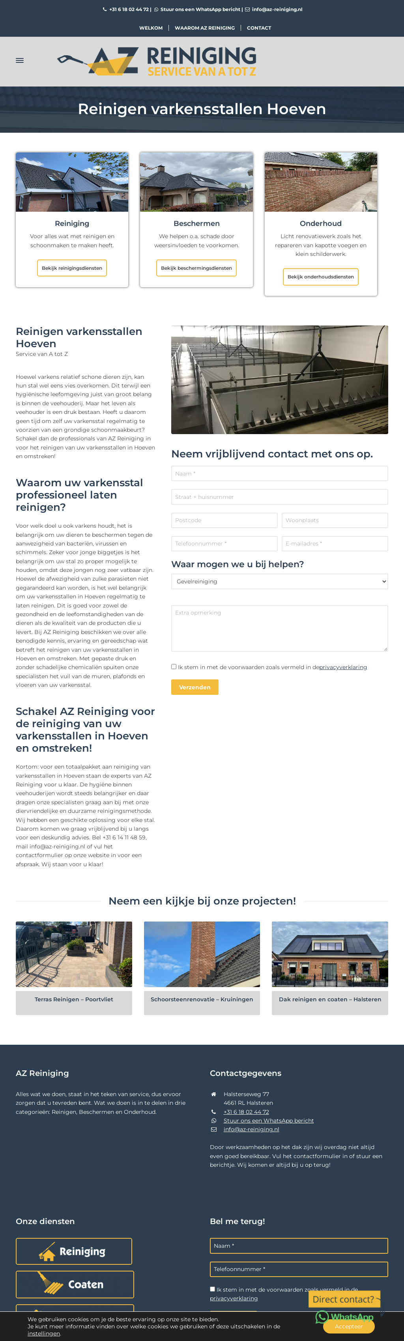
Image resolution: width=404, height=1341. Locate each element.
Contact (259, 28)
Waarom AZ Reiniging (205, 28)
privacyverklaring (343, 667)
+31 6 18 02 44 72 (125, 9)
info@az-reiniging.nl (273, 9)
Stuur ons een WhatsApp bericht (196, 9)
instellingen (44, 1333)
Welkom (151, 28)
